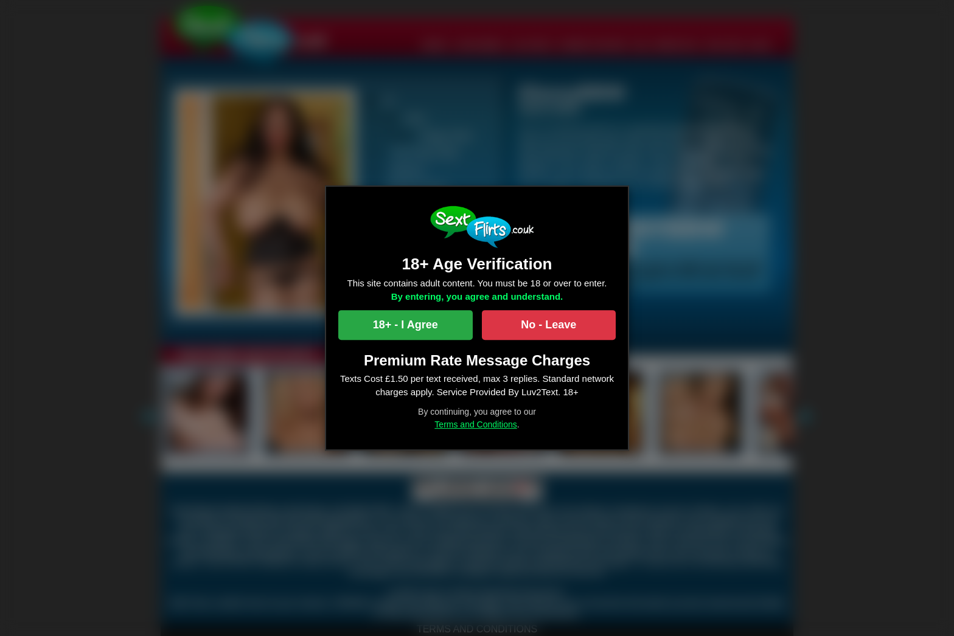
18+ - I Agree (405, 325)
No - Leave (548, 325)
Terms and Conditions (475, 424)
